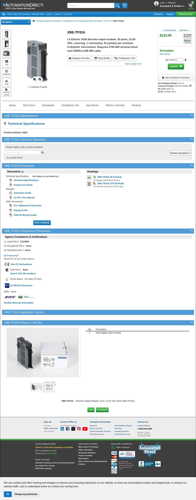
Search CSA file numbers (23, 273)
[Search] (91, 5)
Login (162, 3)
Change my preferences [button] (26, 494)
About (49, 14)
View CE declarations (21, 264)
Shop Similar (102, 58)
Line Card (68, 14)
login (15, 147)
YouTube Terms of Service (137, 474)
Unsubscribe (81, 474)
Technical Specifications (24, 123)
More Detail (165, 54)
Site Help (118, 418)
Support (171, 14)
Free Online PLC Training (45, 455)
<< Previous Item (169, 30)
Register (172, 3)
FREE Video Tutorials (43, 458)
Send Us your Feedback (65, 474)
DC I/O (107, 21)
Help (56, 176)
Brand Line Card (96, 418)
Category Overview (79, 58)
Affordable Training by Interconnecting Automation (55, 452)
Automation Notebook (86, 442)
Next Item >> (184, 30)
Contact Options (144, 415)
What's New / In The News (88, 436)
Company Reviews (122, 421)
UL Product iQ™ (11, 255)
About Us (93, 415)
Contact (57, 14)
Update (174, 66)
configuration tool (125, 58)
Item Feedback (42, 222)
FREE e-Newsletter (85, 439)
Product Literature (85, 445)
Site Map (50, 474)
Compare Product (37, 87)
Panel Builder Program (123, 415)
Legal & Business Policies (115, 474)
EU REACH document (21, 285)
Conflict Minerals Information (19, 303)
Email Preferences (96, 474)
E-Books (81, 454)
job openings (52, 443)
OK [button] (7, 494)
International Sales (97, 424)
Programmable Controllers (49, 21)
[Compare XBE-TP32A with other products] (29, 87)
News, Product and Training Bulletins (92, 451)
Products (158, 14)
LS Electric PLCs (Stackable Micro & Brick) (82, 21)
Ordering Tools (186, 14)
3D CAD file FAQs (116, 186)
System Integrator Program (100, 421)
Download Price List (122, 424)
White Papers (83, 448)
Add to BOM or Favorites (176, 77)
